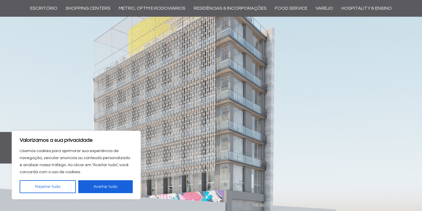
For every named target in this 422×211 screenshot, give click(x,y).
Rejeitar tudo (47, 187)
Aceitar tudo (105, 187)
